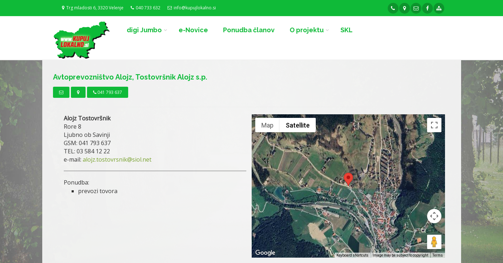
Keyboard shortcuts (352, 255)
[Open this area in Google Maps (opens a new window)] (265, 253)
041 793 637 (107, 92)
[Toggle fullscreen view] (434, 125)
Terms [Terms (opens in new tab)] (437, 255)
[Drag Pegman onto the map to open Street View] (434, 242)
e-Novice (193, 30)
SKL (346, 30)
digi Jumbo (144, 30)
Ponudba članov (249, 30)
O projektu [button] (307, 30)
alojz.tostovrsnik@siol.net (117, 159)
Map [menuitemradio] (267, 125)
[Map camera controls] (434, 216)
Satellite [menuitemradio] (298, 125)
